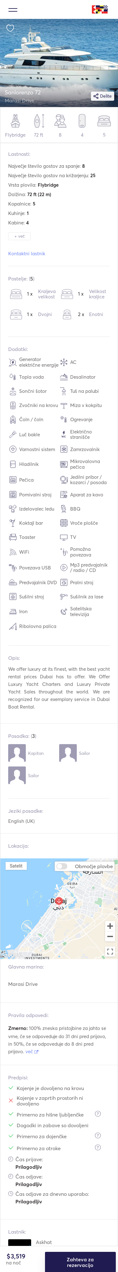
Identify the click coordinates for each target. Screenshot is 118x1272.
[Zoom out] (110, 937)
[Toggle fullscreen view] (110, 952)
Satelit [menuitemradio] (16, 865)
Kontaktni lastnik (26, 254)
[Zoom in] (110, 926)
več (31, 1051)
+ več (19, 236)
